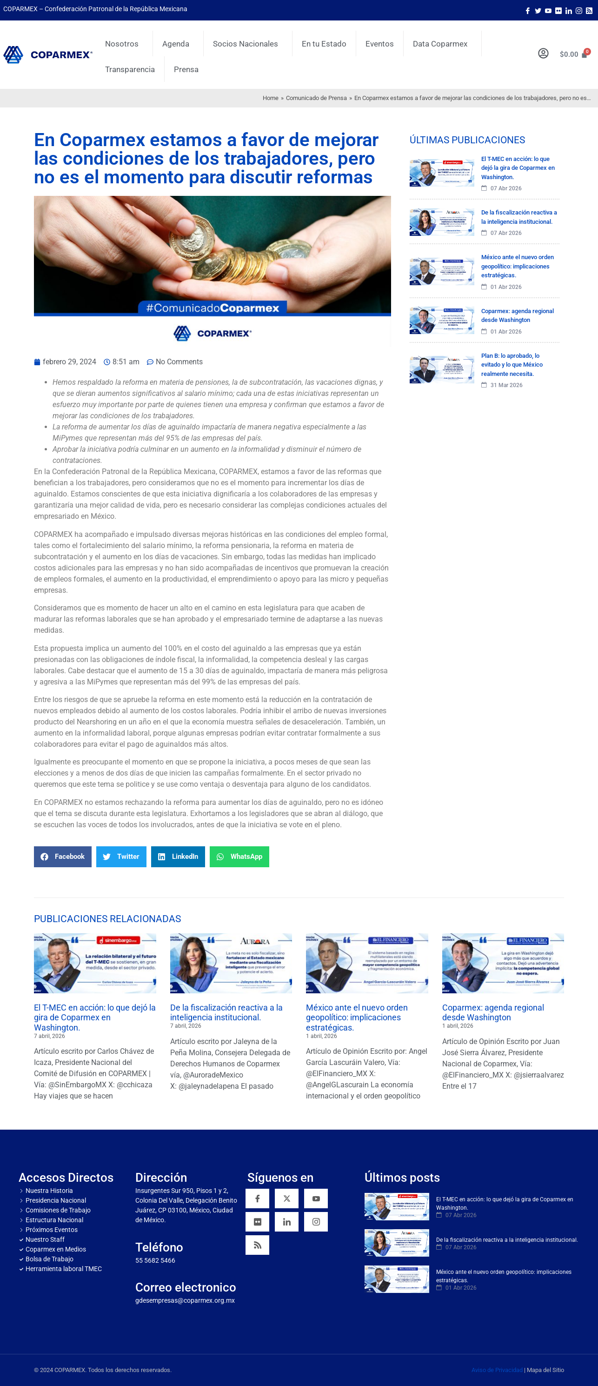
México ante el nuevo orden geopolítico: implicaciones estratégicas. (357, 1017)
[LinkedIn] (569, 10)
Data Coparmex (442, 43)
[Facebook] (528, 10)
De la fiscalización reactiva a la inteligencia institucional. (226, 1013)
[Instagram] (579, 10)
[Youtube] (548, 10)
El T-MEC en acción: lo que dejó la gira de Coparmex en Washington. (95, 1017)
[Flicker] (558, 10)
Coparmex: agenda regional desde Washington (493, 1013)
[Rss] (589, 10)
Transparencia (130, 69)
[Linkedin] (287, 1222)
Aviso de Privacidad (497, 1369)
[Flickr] (257, 1222)
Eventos (379, 43)
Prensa (186, 69)
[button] (63, 856)
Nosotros (124, 43)
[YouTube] (316, 1198)
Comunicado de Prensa (316, 97)
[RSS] (257, 1245)
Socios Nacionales (248, 43)
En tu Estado (324, 43)
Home (271, 97)
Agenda (178, 43)
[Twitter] (538, 10)
